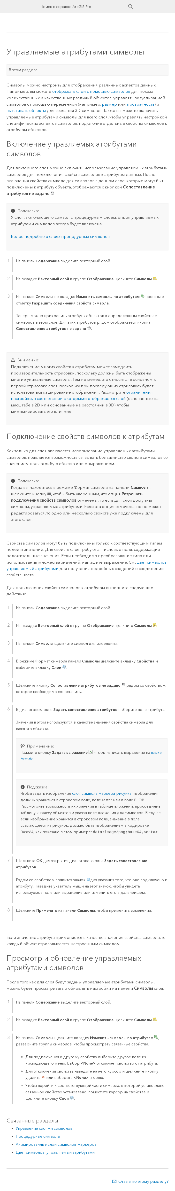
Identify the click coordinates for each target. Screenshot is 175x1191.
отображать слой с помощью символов (91, 91)
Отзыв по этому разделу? (143, 1181)
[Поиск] (130, 6)
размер (109, 104)
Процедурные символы (38, 1136)
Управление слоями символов (44, 1128)
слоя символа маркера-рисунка (101, 793)
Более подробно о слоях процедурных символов (60, 236)
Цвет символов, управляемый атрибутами (55, 1152)
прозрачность (140, 104)
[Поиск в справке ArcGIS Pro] (82, 6)
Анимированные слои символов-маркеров (56, 1144)
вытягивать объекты (26, 110)
